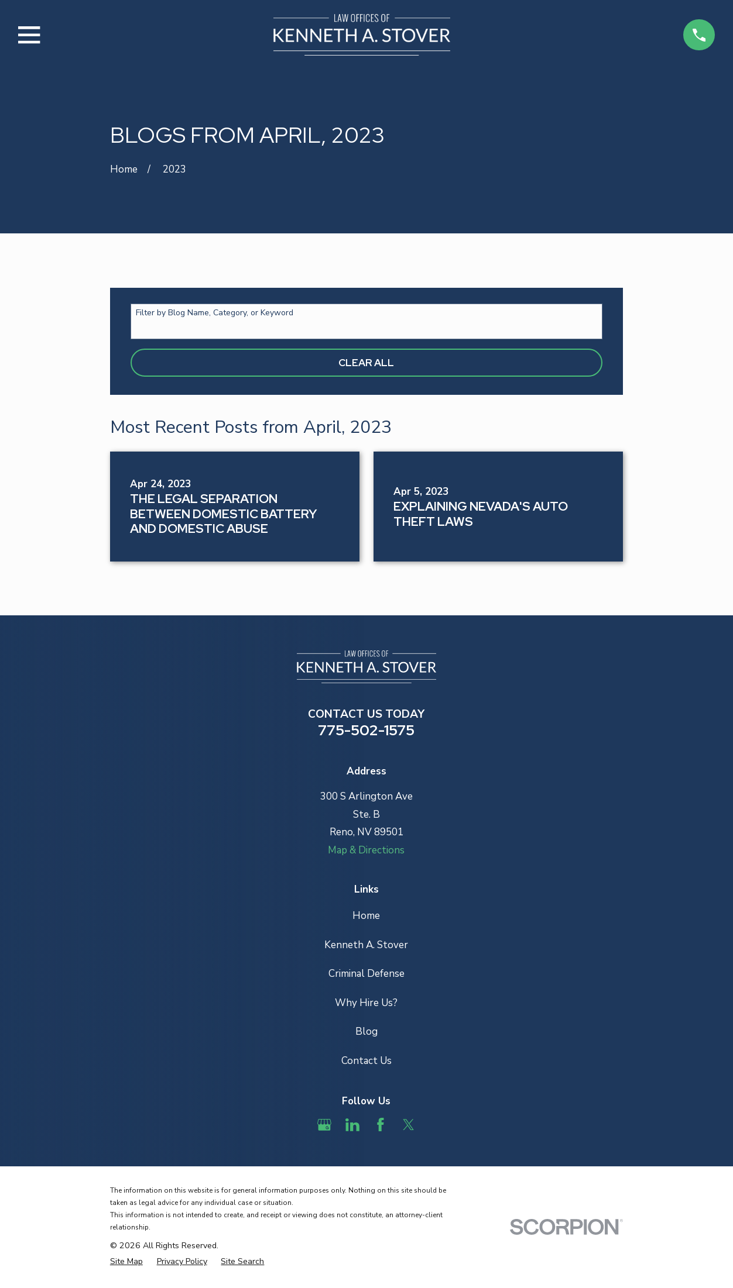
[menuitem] (126, 1261)
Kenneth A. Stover (366, 945)
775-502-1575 (366, 730)
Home (366, 915)
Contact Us (366, 1060)
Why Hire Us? (366, 1003)
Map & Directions (366, 850)
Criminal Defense (366, 973)
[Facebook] (381, 1125)
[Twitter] (409, 1125)
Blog (366, 1031)
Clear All (366, 362)
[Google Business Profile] (324, 1125)
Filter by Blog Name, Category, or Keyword (214, 313)
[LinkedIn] (352, 1125)
